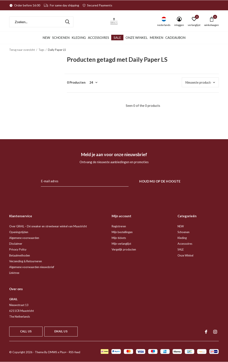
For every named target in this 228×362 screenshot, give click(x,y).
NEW (46, 37)
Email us (60, 331)
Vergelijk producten (124, 249)
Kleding (79, 37)
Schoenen (61, 37)
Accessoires (98, 37)
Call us (26, 331)
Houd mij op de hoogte (160, 181)
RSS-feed (74, 352)
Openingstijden (18, 232)
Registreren (119, 226)
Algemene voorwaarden (24, 238)
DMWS (52, 352)
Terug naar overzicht (22, 49)
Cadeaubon (175, 37)
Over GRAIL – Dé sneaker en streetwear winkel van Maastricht (48, 226)
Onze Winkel (137, 37)
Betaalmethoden (19, 255)
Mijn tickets (119, 238)
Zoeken (67, 22)
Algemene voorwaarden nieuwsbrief (31, 267)
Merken (156, 37)
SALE (117, 37)
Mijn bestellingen (122, 232)
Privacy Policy (18, 249)
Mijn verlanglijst (121, 243)
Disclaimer (15, 243)
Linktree (14, 273)
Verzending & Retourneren (25, 261)
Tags (41, 49)
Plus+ (63, 352)
